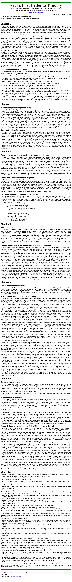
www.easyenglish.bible (36, 12)
